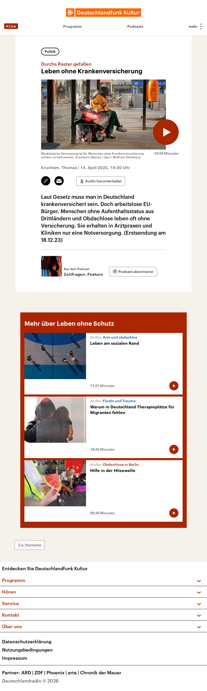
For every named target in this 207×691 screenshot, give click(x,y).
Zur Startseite (29, 545)
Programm (72, 26)
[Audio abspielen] (166, 132)
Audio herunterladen (103, 181)
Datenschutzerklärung (26, 641)
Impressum (14, 658)
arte (74, 672)
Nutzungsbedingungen (27, 650)
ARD (27, 672)
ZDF (40, 672)
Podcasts (135, 26)
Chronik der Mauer (100, 672)
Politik (50, 51)
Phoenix (57, 672)
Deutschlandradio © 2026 (30, 681)
